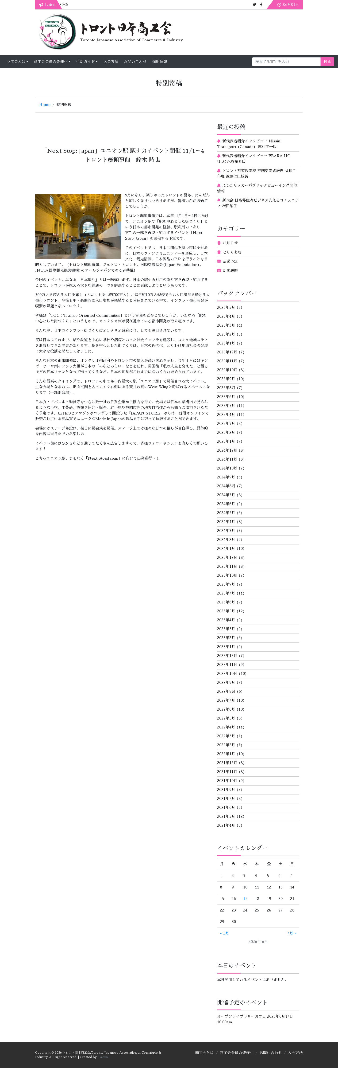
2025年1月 (226, 441)
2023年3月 (226, 629)
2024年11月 (227, 459)
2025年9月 (226, 379)
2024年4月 (226, 522)
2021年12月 (227, 763)
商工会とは (51, 62)
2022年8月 (226, 691)
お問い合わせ (170, 62)
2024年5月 (226, 513)
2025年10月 (227, 370)
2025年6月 (226, 397)
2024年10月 (227, 468)
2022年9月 (226, 683)
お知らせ (230, 243)
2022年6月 (226, 709)
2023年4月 (226, 620)
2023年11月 (227, 566)
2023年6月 (226, 602)
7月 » (291, 933)
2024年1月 (226, 549)
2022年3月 (226, 736)
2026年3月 (226, 325)
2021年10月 (227, 781)
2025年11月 (227, 361)
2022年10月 (227, 674)
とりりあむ (232, 252)
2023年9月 (226, 584)
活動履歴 (230, 271)
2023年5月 (226, 611)
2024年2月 (226, 540)
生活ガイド (120, 62)
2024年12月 (227, 450)
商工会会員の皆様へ (86, 62)
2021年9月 (226, 790)
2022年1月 (226, 754)
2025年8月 (226, 388)
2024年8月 (226, 486)
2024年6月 (226, 504)
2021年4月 (226, 825)
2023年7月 (226, 593)
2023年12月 (227, 557)
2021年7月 (226, 799)
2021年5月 (226, 816)
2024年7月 (226, 495)
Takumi (103, 1057)
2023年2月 (226, 638)
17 (245, 899)
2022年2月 (226, 745)
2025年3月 (226, 424)
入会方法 (146, 62)
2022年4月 (226, 727)
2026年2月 (226, 334)
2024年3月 (226, 531)
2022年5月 (226, 718)
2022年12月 (227, 656)
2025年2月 (226, 432)
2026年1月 (226, 343)
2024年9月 (226, 477)
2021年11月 (227, 772)
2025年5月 (226, 406)
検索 (292, 62)
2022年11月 (227, 665)
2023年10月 (227, 575)
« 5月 (224, 933)
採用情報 (194, 62)
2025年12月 (227, 352)
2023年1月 (226, 647)
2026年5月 (226, 307)
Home (44, 105)
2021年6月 (226, 808)
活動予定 (230, 261)
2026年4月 (226, 316)
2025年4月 (226, 415)
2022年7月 (226, 700)
